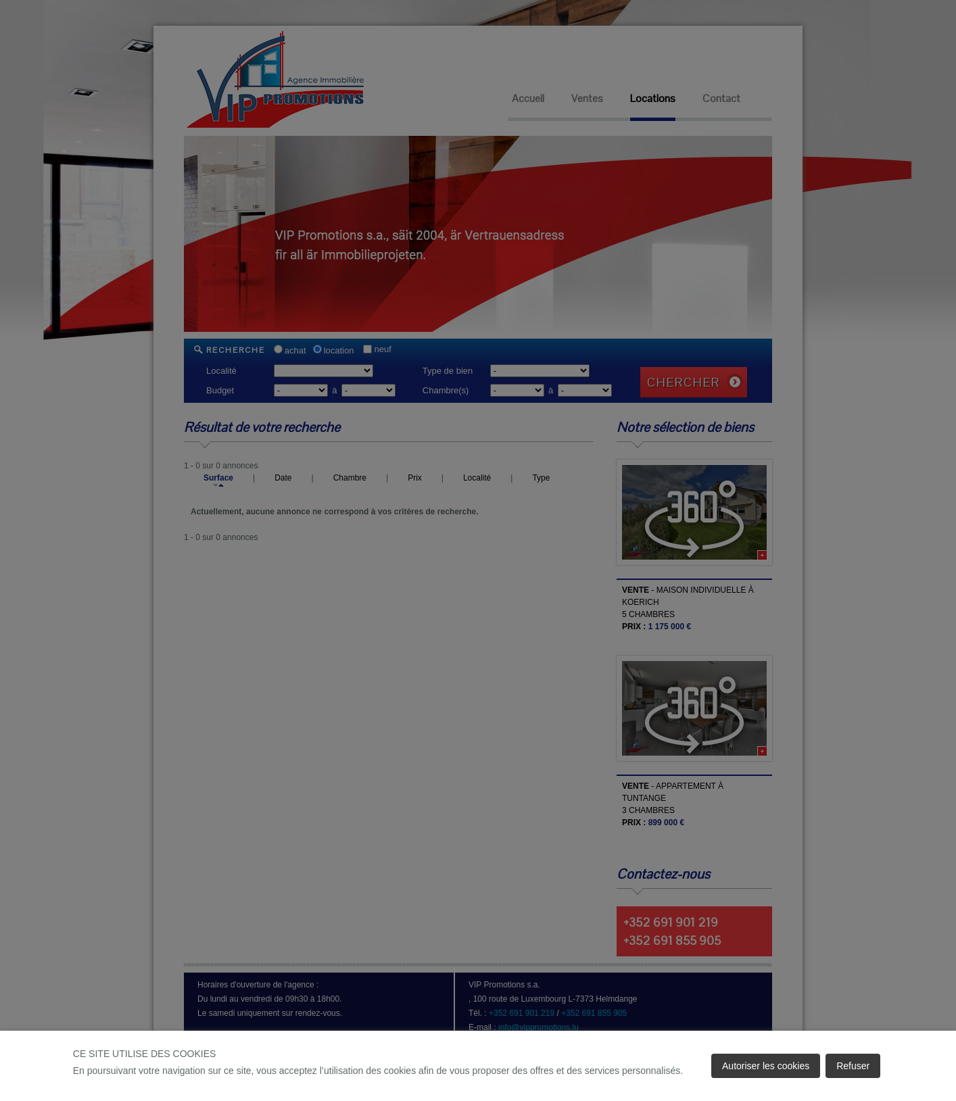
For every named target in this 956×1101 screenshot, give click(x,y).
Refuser (852, 1065)
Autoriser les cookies (765, 1065)
